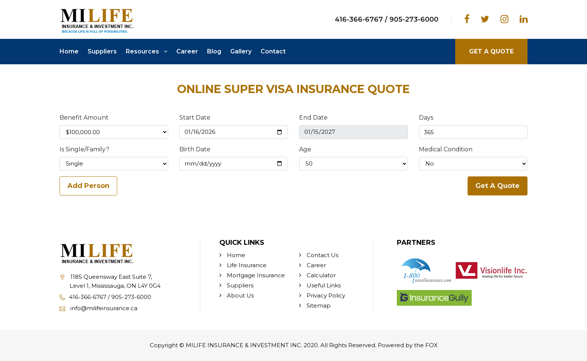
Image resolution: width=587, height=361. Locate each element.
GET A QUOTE (491, 51)
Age (305, 149)
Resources (146, 51)
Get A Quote (497, 186)
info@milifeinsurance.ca (98, 308)
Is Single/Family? (84, 149)
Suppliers (102, 51)
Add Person (88, 186)
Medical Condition (445, 149)
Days (426, 117)
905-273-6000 (413, 19)
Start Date (194, 117)
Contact (273, 51)
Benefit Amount (84, 117)
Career (187, 51)
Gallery (241, 51)
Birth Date (194, 149)
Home (69, 51)
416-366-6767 (362, 19)
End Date (313, 117)
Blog (214, 51)
